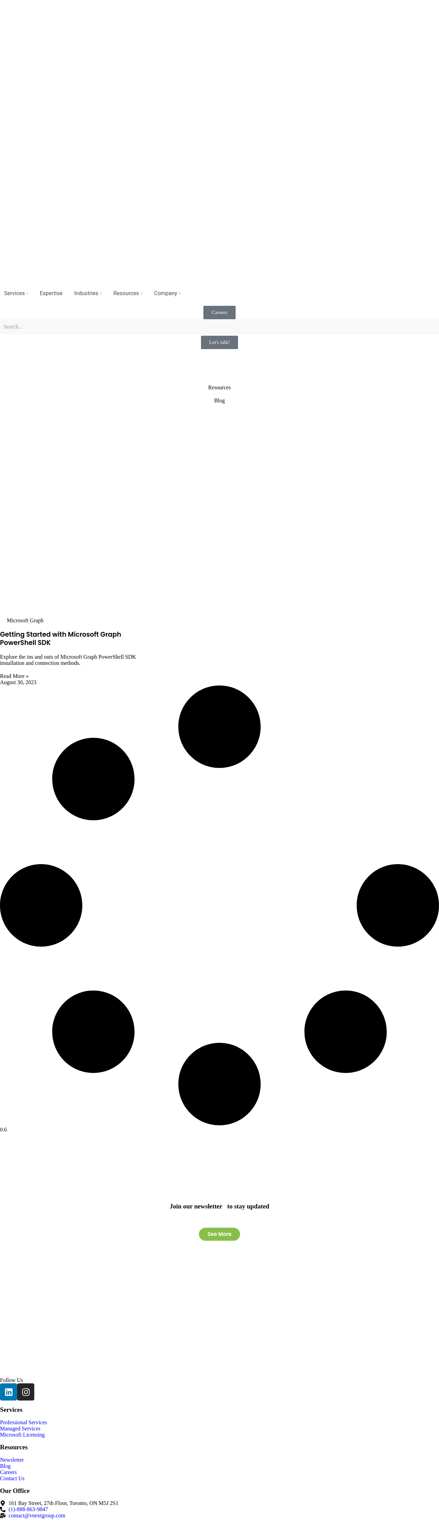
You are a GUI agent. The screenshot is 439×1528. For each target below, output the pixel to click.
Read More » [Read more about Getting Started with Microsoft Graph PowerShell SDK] (14, 676)
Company (167, 293)
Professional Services (23, 1422)
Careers (8, 1472)
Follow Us (11, 1380)
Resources (127, 293)
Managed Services (20, 1428)
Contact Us (12, 1478)
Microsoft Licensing (22, 1435)
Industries (88, 293)
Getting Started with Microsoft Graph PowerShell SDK (60, 639)
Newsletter (12, 1460)
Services (16, 293)
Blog (5, 1466)
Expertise (51, 293)
